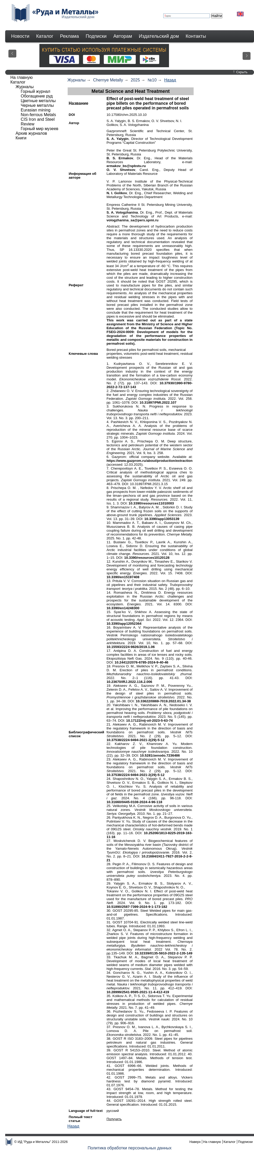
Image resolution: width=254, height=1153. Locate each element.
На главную (21, 77)
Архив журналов (31, 133)
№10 (152, 80)
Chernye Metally (108, 80)
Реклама (69, 36)
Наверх (195, 1142)
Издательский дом (159, 36)
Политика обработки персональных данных (130, 1148)
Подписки (96, 36)
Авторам (122, 36)
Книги (21, 138)
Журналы (76, 80)
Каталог (44, 36)
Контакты (196, 36)
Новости (20, 36)
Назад (170, 80)
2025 (135, 80)
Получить (114, 1119)
